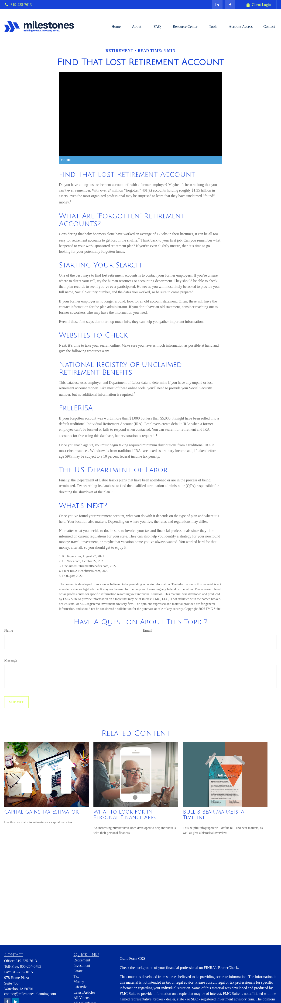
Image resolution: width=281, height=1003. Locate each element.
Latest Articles (84, 992)
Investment (82, 965)
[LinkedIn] (217, 4)
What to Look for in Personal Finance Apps (124, 814)
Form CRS (137, 958)
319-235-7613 (18, 5)
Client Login (258, 5)
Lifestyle (80, 987)
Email (147, 630)
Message (10, 660)
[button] (116, 26)
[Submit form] (16, 702)
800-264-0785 (30, 966)
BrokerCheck (228, 968)
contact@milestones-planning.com (30, 994)
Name (8, 630)
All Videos (82, 998)
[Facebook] (230, 4)
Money (79, 982)
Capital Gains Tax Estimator (41, 812)
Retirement (82, 960)
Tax (76, 976)
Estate (78, 971)
